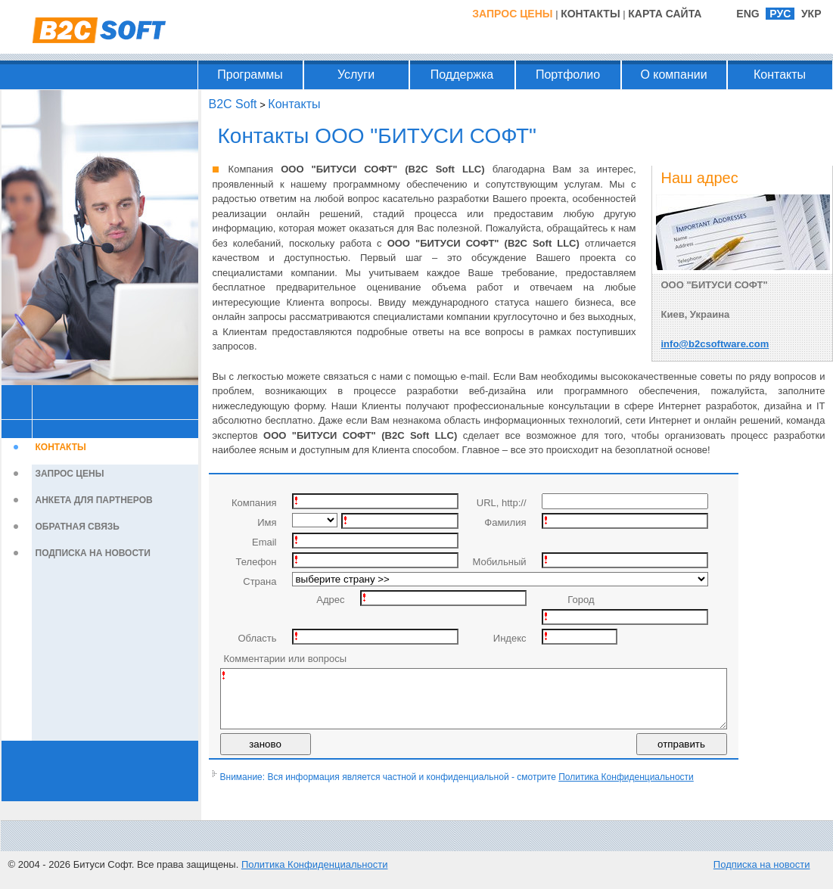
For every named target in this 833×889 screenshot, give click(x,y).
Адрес (330, 599)
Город (580, 599)
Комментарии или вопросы (285, 658)
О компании (673, 74)
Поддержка (461, 74)
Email (264, 542)
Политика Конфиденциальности (626, 788)
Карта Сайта (664, 14)
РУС (780, 14)
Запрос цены (512, 14)
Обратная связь (78, 526)
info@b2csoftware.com (715, 344)
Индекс (510, 638)
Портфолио (568, 74)
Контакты (590, 14)
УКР (811, 14)
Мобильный (499, 561)
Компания (254, 502)
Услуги (356, 74)
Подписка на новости (93, 553)
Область (257, 638)
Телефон (256, 561)
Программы (249, 74)
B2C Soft (233, 104)
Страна (259, 581)
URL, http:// (502, 502)
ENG (747, 14)
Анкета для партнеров (94, 500)
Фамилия (505, 522)
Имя (266, 522)
